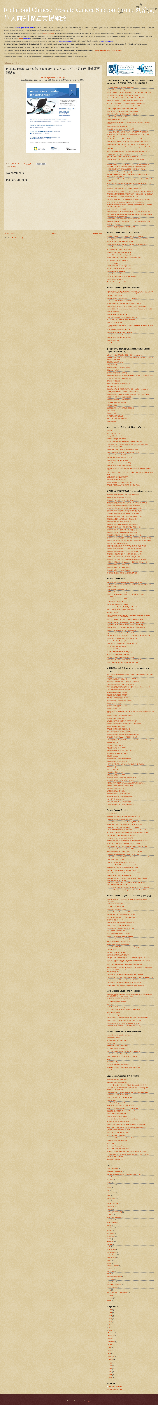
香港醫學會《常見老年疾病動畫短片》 (118, 1082)
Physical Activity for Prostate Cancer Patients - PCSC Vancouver (126, 622)
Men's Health (111, 1143)
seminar (109, 1274)
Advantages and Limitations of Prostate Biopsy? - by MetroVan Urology (128, 144)
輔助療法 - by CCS (112, 756)
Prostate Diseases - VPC (114, 447)
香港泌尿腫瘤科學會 (113, 386)
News (108, 1239)
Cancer (109, 1195)
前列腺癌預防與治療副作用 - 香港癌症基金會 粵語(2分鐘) (124, 535)
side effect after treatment (114, 1276)
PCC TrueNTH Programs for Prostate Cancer (120, 1103)
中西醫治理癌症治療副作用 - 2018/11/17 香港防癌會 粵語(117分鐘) (127, 562)
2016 (110, 1369)
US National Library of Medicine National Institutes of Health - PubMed (128, 1154)
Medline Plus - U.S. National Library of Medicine (121, 319)
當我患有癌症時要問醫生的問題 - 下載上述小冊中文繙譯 (124, 188)
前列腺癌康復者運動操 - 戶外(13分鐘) (118, 565)
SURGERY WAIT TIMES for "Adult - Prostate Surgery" (123, 947)
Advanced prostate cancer (114, 1171)
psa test (109, 1263)
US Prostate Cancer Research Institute (118, 329)
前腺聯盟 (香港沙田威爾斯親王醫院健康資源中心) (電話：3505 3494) (128, 394)
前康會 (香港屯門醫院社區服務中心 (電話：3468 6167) (123, 392)
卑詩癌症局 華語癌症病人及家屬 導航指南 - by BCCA (123, 777)
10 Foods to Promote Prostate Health (118, 1122)
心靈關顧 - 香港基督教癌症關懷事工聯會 (119, 397)
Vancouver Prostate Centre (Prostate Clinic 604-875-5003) (124, 303)
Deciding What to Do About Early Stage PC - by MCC (123, 854)
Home (53, 234)
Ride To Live (110, 1271)
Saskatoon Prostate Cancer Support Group (120, 266)
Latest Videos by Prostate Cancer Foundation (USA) (122, 662)
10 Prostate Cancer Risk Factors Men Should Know (122, 1119)
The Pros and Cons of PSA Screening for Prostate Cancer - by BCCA (127, 840)
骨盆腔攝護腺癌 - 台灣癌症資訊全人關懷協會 (120, 408)
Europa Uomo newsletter (114, 1070)
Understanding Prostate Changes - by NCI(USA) (121, 835)
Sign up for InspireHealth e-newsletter (118, 1064)
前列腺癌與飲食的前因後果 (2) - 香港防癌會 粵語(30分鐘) (124, 551)
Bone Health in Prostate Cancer (116, 1113)
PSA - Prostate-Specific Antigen (116, 1001)
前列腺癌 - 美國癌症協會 (114, 708)
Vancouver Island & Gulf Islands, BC (118, 260)
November (111, 1336)
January (110, 1359)
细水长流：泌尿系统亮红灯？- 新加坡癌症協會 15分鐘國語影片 (126, 103)
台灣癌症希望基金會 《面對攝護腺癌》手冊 (120, 796)
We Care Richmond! (115, 1386)
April (109, 1353)
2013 (110, 1377)
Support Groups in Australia (115, 279)
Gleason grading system (114, 1012)
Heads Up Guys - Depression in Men (118, 1132)
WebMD (109, 1059)
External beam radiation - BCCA (116, 601)
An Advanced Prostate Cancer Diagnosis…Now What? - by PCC (126, 890)
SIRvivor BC (110, 1279)
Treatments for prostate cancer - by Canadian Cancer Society (125, 202)
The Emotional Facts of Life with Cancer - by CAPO (122, 867)
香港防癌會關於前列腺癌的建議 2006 (118, 477)
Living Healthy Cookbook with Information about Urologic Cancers (126, 1127)
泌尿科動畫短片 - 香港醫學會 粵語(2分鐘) (119, 497)
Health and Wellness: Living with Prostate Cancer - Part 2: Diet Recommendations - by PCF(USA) (126, 883)
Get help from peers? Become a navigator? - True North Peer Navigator (128, 212)
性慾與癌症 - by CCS (113, 767)
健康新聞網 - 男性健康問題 (115, 1159)
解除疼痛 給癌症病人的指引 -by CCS (118, 753)
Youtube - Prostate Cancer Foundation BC (119, 654)
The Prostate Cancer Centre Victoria (118, 1045)
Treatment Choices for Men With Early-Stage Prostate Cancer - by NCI (128, 857)
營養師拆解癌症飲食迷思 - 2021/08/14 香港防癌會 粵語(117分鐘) (126, 546)
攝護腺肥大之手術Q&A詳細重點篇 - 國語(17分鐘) (122, 519)
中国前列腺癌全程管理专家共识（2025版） (120, 482)
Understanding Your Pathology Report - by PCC (121, 641)
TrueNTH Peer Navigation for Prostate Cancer (120, 1105)
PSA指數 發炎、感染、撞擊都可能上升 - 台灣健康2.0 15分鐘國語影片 (128, 132)
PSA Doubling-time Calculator (116, 906)
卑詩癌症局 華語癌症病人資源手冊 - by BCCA (120, 780)
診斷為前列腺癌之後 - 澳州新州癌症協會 (119, 802)
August (110, 1344)
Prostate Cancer (111, 1255)
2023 (110, 1319)
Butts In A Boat (111, 1193)
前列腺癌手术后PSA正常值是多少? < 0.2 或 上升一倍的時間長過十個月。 (129, 221)
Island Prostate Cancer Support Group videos (120, 609)
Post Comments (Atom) (19, 238)
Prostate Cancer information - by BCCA (118, 904)
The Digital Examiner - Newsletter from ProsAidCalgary (123, 1067)
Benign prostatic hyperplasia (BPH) (117, 589)
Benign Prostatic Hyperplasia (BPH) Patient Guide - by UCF (125, 111)
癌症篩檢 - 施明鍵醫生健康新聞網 (117, 695)
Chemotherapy (111, 949)
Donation (109, 1209)
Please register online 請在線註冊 (53, 78)
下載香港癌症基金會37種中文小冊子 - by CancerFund (123, 681)
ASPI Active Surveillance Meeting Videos (119, 592)
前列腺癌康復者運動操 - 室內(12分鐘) (118, 567)
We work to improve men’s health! (117, 1140)
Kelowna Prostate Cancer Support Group (119, 252)
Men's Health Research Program (116, 1146)
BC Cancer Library (112, 814)
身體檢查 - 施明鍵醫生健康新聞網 (117, 692)
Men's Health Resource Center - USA (118, 1148)
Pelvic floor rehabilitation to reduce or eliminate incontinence (125, 619)
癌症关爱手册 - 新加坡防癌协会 (116, 799)
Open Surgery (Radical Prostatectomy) (118, 941)
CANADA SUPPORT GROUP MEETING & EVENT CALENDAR (126, 236)
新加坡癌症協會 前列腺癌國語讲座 (117, 543)
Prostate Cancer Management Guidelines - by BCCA (122, 922)
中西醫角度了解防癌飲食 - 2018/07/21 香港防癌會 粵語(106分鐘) (126, 559)
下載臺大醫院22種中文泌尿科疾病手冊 (118, 690)
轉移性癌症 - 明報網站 (113, 224)
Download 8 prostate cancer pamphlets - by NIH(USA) (123, 822)
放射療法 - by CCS (112, 742)
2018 (110, 1363)
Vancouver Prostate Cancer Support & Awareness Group (124, 257)
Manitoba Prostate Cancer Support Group (119, 268)
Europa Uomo (111, 343)
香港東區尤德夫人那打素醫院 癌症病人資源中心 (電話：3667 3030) (127, 389)
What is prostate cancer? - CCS (116, 455)
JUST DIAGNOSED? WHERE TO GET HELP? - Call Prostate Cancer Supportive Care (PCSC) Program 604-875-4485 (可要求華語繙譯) (128, 165)
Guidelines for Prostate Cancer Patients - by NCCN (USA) (124, 851)
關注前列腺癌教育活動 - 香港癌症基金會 (119, 378)
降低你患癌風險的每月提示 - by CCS (118, 698)
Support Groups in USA (114, 274)
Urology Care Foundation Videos (116, 646)
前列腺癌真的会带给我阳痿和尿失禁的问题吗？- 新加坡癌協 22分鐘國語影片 (130, 194)
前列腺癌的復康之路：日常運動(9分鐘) (118, 570)
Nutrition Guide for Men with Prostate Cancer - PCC (122, 870)
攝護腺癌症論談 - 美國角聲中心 (116, 718)
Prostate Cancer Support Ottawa (116, 271)
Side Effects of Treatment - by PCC (117, 930)
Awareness (110, 1179)
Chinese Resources (112, 1204)
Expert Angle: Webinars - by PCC (117, 599)
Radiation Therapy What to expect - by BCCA (120, 936)
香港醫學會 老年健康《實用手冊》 (117, 1079)
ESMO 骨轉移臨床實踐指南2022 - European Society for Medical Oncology (129, 740)
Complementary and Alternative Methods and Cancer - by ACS (125, 982)
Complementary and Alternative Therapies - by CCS (122, 980)
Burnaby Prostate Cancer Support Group (119, 247)
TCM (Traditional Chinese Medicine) (117, 1292)
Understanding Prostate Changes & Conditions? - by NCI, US (125, 98)
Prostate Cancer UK (113, 340)
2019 (110, 1330)
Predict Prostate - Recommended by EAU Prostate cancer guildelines (128, 1017)
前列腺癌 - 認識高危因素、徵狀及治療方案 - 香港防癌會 (124, 723)
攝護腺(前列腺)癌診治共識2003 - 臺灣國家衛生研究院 (123, 734)
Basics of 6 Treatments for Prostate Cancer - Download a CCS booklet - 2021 (130, 199)
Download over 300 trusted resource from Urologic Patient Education (127, 444)
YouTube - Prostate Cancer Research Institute (120, 657)
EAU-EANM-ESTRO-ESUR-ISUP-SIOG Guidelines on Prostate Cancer (128, 830)
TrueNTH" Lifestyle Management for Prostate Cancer (123, 1108)
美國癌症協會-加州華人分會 (115, 362)
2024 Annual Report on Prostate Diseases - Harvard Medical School (127, 832)
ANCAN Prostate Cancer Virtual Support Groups (121, 276)
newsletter (110, 1241)
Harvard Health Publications (115, 1156)
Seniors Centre (56, 29)
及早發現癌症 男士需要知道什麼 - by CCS (119, 700)
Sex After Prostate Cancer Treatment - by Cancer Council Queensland (128, 887)
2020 (110, 1327)
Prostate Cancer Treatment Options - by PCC (120, 928)
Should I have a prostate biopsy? (117, 909)
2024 (110, 1316)
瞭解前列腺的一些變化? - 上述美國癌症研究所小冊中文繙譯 (125, 100)
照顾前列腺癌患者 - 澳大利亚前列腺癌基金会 (120, 804)
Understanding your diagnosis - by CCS (119, 912)
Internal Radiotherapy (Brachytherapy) (118, 939)
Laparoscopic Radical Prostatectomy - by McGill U (122, 865)
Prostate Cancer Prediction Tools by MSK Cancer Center (124, 1020)
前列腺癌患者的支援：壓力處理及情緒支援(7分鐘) (122, 573)
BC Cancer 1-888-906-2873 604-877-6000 (119, 301)
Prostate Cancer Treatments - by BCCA (118, 925)
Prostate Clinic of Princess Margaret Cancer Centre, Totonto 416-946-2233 (129, 309)
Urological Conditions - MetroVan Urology (119, 436)
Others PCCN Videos (113, 612)
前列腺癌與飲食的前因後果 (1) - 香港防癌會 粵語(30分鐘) (124, 548)
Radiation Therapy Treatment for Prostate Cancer (121, 630)
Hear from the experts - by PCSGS (117, 604)
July (109, 1347)
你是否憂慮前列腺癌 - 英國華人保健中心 (119, 732)
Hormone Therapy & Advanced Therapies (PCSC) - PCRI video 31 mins (128, 635)
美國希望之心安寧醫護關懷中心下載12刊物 (120, 785)
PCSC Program (111, 1249)
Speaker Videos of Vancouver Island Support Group (122, 638)
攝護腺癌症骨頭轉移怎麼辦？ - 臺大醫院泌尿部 (121, 227)
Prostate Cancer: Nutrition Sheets (117, 1116)
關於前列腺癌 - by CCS (114, 703)
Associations (110, 1177)
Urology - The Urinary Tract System (117, 90)
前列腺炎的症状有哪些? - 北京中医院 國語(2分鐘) (122, 500)
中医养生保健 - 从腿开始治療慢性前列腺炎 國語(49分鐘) (124, 505)
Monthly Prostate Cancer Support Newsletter (120, 241)
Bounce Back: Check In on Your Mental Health (121, 1138)
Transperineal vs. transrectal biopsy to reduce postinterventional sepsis (128, 151)
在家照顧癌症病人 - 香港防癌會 (116, 791)
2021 (110, 1324)
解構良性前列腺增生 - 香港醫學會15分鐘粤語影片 (122, 114)
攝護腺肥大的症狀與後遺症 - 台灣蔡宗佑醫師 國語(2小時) (124, 508)
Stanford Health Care (113, 311)
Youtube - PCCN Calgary (114, 649)
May (109, 1350)
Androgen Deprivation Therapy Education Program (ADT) (124, 1174)
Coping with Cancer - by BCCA (116, 859)
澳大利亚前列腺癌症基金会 (115, 416)
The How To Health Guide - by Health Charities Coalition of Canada (127, 1151)
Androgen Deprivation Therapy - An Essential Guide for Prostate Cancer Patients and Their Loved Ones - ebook (128, 961)
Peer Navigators (111, 1252)
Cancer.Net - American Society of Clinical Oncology (122, 317)
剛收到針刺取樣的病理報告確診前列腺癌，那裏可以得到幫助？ (126, 169)
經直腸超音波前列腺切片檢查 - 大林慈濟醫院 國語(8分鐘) (124, 516)
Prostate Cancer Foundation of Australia (119, 337)
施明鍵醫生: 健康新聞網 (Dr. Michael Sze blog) (121, 1111)
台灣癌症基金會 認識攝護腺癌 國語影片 (119, 521)
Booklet (109, 1187)
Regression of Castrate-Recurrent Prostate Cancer (122, 633)
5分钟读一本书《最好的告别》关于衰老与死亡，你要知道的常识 (126, 1085)
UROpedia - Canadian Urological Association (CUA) (122, 87)
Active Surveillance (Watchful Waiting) (118, 933)
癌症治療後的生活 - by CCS (115, 772)
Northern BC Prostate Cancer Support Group (120, 255)
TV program (110, 1295)
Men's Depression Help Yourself (116, 1135)
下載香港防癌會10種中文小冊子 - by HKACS (120, 684)
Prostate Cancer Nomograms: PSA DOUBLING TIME (123, 1023)
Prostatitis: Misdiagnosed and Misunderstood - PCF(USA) (124, 452)
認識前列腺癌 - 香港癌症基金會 (116, 726)
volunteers (110, 1298)
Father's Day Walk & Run (114, 1217)
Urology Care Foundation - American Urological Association (125, 441)
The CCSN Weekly (112, 1062)
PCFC (108, 1247)
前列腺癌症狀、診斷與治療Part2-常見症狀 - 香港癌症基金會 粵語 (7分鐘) (129, 540)
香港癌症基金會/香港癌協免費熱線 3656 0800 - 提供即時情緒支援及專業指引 (130, 375)
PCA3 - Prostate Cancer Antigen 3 (117, 1007)
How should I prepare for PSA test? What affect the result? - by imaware (128, 139)
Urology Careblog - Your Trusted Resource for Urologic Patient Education (129, 92)
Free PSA (110, 1004)
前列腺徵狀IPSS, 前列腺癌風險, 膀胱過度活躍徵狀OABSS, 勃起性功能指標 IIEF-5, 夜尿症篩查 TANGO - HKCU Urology (129, 995)
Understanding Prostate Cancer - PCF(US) (119, 457)
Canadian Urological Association (116, 439)
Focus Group (110, 1220)
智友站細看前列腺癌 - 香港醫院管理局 (118, 383)
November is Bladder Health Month (117, 1095)
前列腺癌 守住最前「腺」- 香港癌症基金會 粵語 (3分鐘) (124, 527)
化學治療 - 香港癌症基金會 (115, 745)
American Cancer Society (114, 322)
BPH (108, 1190)
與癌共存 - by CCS (112, 769)
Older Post (97, 234)
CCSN (108, 1201)
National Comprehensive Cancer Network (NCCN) (122, 332)
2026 (110, 1310)
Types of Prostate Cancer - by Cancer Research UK (122, 156)
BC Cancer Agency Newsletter (116, 1048)
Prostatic (109, 1260)
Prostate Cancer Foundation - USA (117, 1054)
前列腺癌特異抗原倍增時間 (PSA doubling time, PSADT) (124, 1025)
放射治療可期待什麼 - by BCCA (116, 748)
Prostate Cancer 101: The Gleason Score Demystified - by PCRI (126, 627)
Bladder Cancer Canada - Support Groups (119, 1097)
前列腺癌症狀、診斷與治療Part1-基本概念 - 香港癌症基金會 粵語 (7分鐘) (129, 538)
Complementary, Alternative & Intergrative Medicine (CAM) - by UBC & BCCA (130, 977)
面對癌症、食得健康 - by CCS (116, 775)
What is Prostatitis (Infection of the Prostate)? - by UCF (123, 106)
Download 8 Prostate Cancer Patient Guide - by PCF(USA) (124, 824)
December (111, 1333)
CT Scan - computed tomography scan (118, 999)
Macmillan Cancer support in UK (116, 282)
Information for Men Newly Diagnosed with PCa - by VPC (124, 843)
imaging (109, 1225)
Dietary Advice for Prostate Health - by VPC (120, 838)
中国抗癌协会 (111, 410)
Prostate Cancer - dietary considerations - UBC (121, 876)
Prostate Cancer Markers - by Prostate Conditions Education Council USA (129, 141)
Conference (110, 1206)
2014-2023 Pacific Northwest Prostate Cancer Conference (124, 582)
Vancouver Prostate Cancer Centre (117, 1040)
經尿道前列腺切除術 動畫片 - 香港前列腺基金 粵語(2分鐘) (124, 511)
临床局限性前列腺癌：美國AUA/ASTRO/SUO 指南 (122, 721)
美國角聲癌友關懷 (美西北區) (115, 788)
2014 (110, 1375)
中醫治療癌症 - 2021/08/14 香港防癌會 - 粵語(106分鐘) (123, 557)
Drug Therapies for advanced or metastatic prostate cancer (124, 964)
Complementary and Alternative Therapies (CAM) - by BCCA (125, 974)
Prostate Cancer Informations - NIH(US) (119, 463)
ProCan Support (111, 1043)
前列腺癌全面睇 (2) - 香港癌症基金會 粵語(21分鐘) (122, 532)
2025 (110, 1313)
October (110, 1339)
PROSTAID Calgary (113, 263)
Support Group (111, 1282)
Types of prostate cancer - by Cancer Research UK (122, 917)
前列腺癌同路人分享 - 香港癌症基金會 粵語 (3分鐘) (122, 524)
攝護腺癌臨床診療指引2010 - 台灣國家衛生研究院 (122, 737)
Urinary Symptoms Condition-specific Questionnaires (122, 449)
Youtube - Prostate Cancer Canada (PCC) (119, 652)
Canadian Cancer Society (114, 295)
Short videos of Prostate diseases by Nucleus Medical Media (125, 660)
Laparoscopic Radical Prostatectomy (118, 944)
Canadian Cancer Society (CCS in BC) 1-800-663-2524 (123, 298)
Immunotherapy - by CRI (114, 971)
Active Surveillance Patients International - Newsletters (123, 1051)
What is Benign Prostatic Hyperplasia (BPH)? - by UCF (123, 109)
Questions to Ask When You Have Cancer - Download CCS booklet (127, 186)
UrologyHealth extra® (113, 1037)
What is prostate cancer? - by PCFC (117, 117)
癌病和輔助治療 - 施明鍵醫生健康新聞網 (119, 758)
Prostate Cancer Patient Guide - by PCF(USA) (121, 849)
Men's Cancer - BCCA (113, 433)
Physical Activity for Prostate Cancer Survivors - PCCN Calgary (126, 625)
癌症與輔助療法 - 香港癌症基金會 (117, 761)
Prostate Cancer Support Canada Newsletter (120, 1035)
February (111, 1356)
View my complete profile (114, 1389)
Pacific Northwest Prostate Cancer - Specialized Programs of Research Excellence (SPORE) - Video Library (128, 615)
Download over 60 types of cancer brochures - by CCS (123, 816)
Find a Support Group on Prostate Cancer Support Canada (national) (127, 239)
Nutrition (109, 1244)
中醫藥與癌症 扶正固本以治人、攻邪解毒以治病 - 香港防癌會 (125, 764)
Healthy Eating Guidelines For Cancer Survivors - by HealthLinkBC (127, 1124)
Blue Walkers (111, 1185)
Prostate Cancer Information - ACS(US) (118, 460)
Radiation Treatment (113, 1265)
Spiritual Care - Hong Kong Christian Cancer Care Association (125, 985)
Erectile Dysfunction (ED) (114, 1212)
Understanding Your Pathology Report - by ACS (121, 914)
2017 (110, 1366)
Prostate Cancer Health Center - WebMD (119, 465)
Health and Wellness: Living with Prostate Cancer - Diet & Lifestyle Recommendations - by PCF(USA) (127, 879)
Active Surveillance (112, 1168)
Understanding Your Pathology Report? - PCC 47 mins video (125, 154)
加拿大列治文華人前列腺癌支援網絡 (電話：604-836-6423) (125, 355)
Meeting (13, 167)
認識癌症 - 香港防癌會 (113, 381)
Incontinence (110, 1228)
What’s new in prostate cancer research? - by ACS (122, 1056)
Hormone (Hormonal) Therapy (116, 952)
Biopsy (109, 1182)
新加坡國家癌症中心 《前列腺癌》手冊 (118, 794)
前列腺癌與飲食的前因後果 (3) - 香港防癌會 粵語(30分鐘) (124, 554)
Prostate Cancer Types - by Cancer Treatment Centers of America (126, 159)
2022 (110, 1321)
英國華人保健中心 (112, 413)
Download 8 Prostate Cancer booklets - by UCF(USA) (123, 827)
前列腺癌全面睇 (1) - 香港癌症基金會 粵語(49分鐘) (122, 530)
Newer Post (9, 234)
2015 (110, 1372)
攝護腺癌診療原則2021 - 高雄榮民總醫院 (119, 400)
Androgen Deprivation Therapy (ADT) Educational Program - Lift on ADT (128, 957)
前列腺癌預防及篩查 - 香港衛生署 (117, 126)
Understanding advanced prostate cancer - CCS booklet (123, 219)
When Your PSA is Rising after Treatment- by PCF (122, 643)
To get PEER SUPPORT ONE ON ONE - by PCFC (122, 209)
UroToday (109, 430)
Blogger (88, 1401)
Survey (109, 1290)
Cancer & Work (111, 1100)
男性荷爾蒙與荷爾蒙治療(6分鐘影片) (118, 955)
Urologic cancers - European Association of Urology (122, 95)
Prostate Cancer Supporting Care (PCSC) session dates (124, 172)
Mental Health (111, 1236)
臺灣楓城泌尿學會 (112, 405)
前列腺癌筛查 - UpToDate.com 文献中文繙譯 (120, 129)
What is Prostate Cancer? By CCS (117, 119)
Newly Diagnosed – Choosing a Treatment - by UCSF (123, 196)
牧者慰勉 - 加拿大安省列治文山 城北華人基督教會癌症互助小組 (126, 783)
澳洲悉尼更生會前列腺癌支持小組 (117, 418)
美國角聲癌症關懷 (112, 365)
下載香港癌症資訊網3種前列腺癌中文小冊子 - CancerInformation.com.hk (129, 687)
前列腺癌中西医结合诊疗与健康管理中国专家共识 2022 (123, 485)
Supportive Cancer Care (114, 1284)
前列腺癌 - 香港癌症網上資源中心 (117, 373)
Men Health (110, 1233)
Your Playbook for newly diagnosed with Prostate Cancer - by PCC (127, 846)
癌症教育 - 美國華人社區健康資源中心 (118, 367)
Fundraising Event (112, 1222)
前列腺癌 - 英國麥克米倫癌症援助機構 (118, 729)
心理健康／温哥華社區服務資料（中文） (119, 1130)
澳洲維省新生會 (111, 421)
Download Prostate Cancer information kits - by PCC (122, 819)
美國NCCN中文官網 (113, 370)
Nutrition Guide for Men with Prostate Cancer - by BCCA (124, 873)
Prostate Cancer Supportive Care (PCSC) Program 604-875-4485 (126, 306)
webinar (109, 1301)
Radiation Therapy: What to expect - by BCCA (120, 862)
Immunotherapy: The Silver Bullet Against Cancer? (122, 607)
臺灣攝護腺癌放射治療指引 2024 (117, 480)
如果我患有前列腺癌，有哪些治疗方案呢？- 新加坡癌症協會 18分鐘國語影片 (130, 191)
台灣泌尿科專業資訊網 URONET (117, 402)
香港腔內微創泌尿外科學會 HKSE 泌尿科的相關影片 (123, 495)
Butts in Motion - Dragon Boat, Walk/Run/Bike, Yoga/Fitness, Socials (127, 244)
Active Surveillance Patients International (119, 335)
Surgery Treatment (112, 1287)
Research (109, 1268)
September (111, 1342)
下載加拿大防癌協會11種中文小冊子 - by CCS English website (126, 679)
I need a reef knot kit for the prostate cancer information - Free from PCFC (129, 183)
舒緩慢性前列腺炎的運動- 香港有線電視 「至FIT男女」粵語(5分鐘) (127, 503)
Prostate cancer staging (114, 1015)
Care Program (111, 1198)
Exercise (109, 1214)
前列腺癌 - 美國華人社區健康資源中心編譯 (120, 715)
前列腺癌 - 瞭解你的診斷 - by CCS (117, 706)
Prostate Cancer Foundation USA (117, 314)
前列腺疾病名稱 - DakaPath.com (116, 920)
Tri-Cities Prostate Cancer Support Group (119, 249)
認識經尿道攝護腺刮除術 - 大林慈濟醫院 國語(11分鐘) (123, 513)
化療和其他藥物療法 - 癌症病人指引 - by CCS (120, 750)
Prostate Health (111, 1257)
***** (108, 162)
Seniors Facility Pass (48, 33)
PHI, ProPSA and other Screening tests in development (123, 1009)
